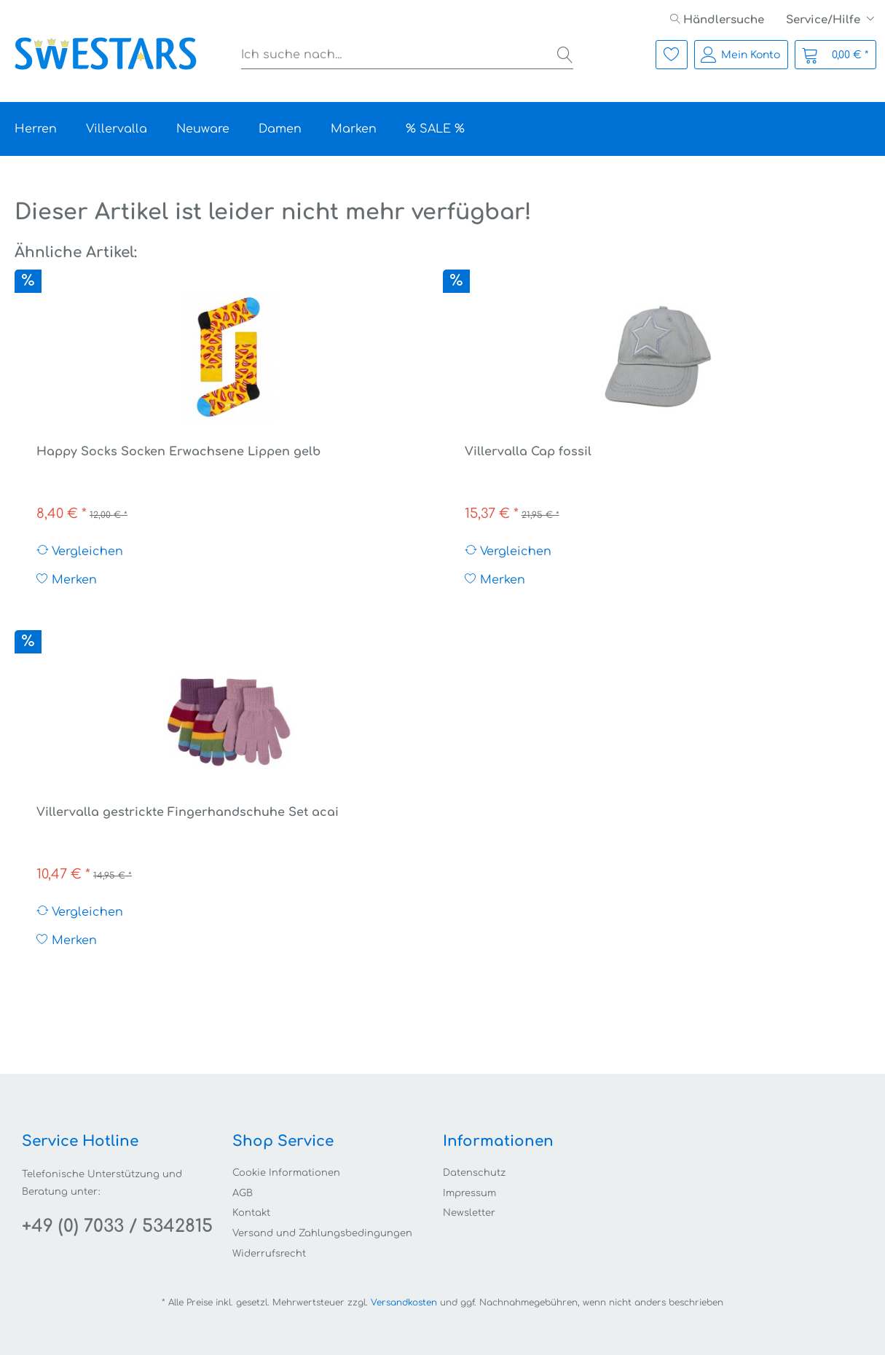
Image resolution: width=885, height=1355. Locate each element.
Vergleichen (79, 551)
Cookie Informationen (286, 1173)
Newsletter (469, 1213)
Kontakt (251, 1213)
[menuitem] (717, 20)
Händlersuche (717, 20)
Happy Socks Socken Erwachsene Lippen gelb (178, 451)
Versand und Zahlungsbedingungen (322, 1233)
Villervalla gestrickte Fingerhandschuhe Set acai (187, 812)
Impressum (469, 1193)
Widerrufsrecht (269, 1254)
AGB (242, 1193)
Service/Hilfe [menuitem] (824, 20)
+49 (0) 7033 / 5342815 (117, 1226)
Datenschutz (474, 1173)
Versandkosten (404, 1302)
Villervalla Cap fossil (528, 451)
